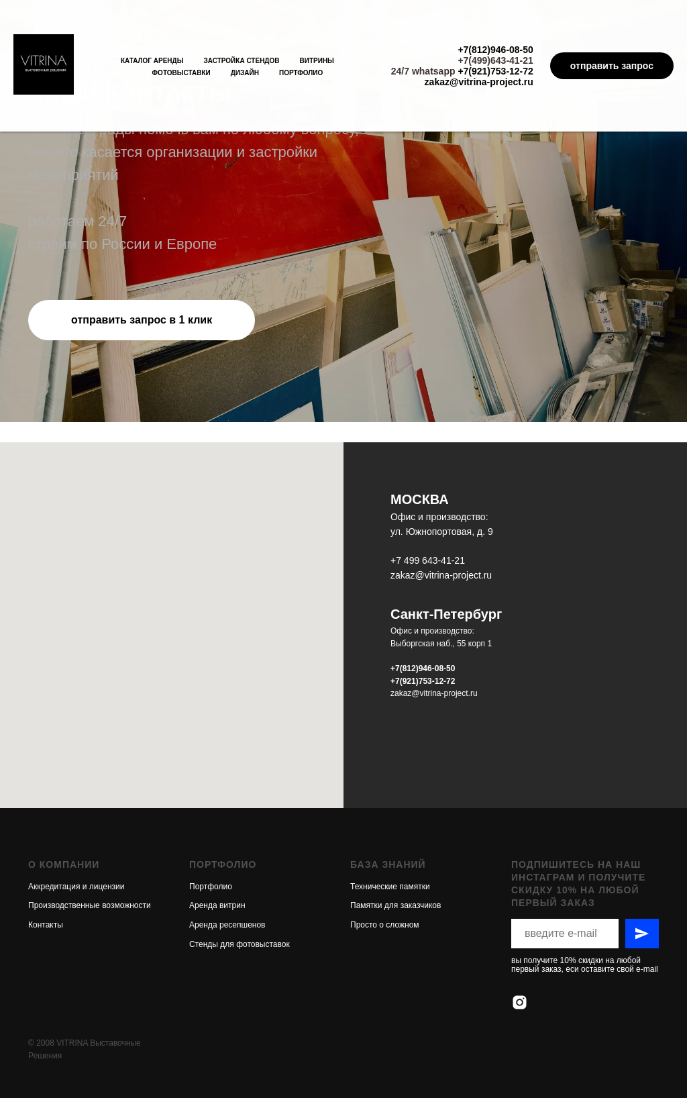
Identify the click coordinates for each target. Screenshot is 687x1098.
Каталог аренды (152, 60)
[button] (141, 320)
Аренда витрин (217, 844)
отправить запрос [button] (611, 65)
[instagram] (519, 941)
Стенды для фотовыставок (239, 883)
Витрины (317, 60)
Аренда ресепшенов (227, 863)
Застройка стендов (241, 60)
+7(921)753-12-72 (495, 71)
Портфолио (301, 73)
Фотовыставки (181, 73)
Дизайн (245, 73)
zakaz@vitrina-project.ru (479, 82)
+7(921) (404, 681)
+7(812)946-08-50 (495, 49)
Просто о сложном (384, 863)
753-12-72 (437, 681)
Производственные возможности (89, 844)
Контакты (45, 863)
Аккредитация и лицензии (76, 825)
